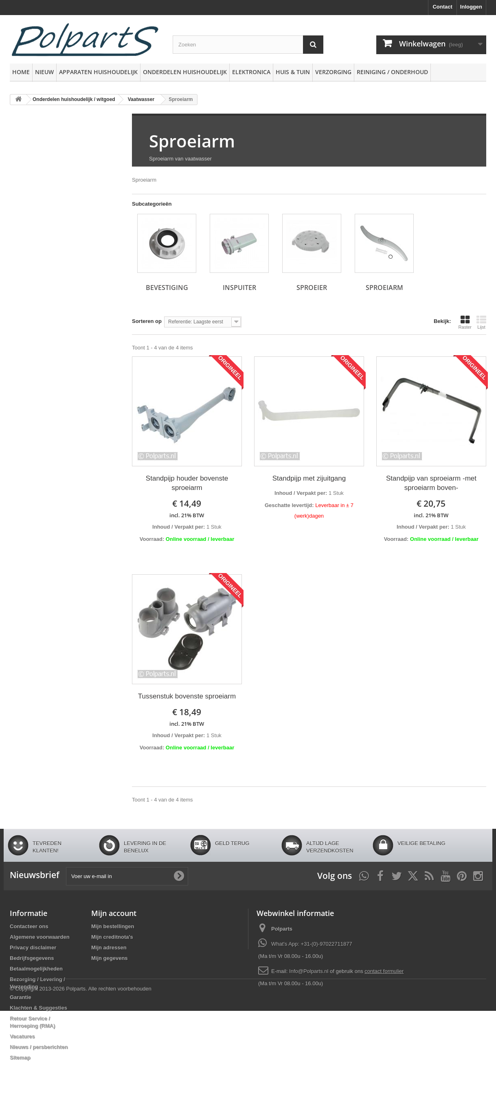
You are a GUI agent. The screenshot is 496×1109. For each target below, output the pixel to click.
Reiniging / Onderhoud (392, 72)
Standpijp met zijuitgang (309, 478)
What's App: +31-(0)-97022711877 (311, 944)
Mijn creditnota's (112, 937)
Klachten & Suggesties (38, 1008)
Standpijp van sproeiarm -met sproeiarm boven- (431, 483)
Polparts (281, 929)
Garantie (20, 997)
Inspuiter (239, 287)
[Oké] (179, 876)
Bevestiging (167, 287)
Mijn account (113, 913)
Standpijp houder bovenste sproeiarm (187, 483)
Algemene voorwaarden (40, 937)
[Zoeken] (313, 44)
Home (21, 72)
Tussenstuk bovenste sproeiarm (187, 696)
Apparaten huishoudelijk (98, 72)
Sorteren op (147, 321)
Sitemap (20, 1057)
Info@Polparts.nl (309, 971)
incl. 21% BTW (186, 515)
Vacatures (22, 1036)
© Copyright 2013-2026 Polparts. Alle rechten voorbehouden (80, 1087)
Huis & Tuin (293, 72)
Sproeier (311, 287)
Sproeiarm (192, 140)
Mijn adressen (109, 947)
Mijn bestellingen (112, 926)
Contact (442, 7)
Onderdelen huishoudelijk (185, 72)
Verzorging (333, 72)
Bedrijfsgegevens (32, 958)
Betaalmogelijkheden (36, 969)
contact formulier (384, 971)
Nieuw (44, 72)
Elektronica (251, 72)
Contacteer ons (29, 926)
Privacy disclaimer (33, 947)
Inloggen (471, 7)
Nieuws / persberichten (39, 1047)
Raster (465, 322)
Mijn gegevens (109, 958)
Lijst (481, 322)
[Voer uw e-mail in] (127, 876)
